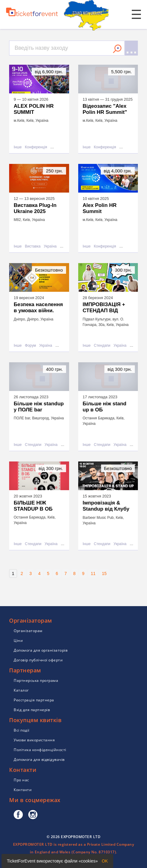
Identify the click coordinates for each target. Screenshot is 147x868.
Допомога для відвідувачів (39, 759)
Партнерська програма (36, 680)
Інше (18, 147)
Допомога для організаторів (41, 650)
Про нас (21, 780)
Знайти (117, 49)
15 (104, 573)
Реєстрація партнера (34, 700)
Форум (30, 346)
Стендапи (102, 346)
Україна (50, 246)
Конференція (36, 147)
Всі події (22, 730)
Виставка (32, 246)
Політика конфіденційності (40, 749)
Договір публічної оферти (38, 660)
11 (93, 573)
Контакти (23, 789)
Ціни (18, 640)
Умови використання (34, 740)
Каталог (21, 690)
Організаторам (28, 630)
